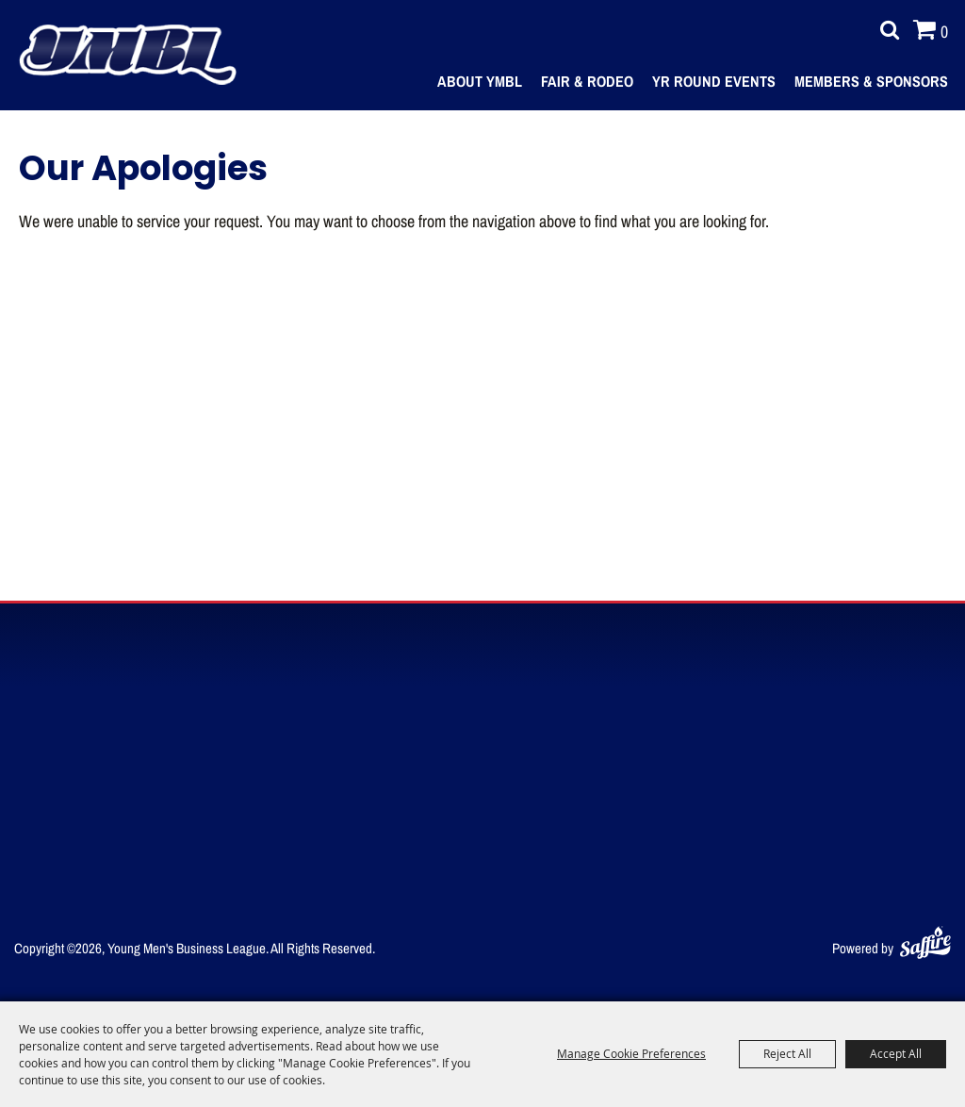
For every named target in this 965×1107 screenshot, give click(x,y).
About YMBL (479, 81)
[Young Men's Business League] (127, 55)
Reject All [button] (787, 1053)
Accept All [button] (896, 1053)
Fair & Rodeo (587, 81)
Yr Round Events (714, 81)
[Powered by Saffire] (925, 938)
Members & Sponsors (871, 81)
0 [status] (944, 31)
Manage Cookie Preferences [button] (631, 1053)
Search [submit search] (885, 30)
